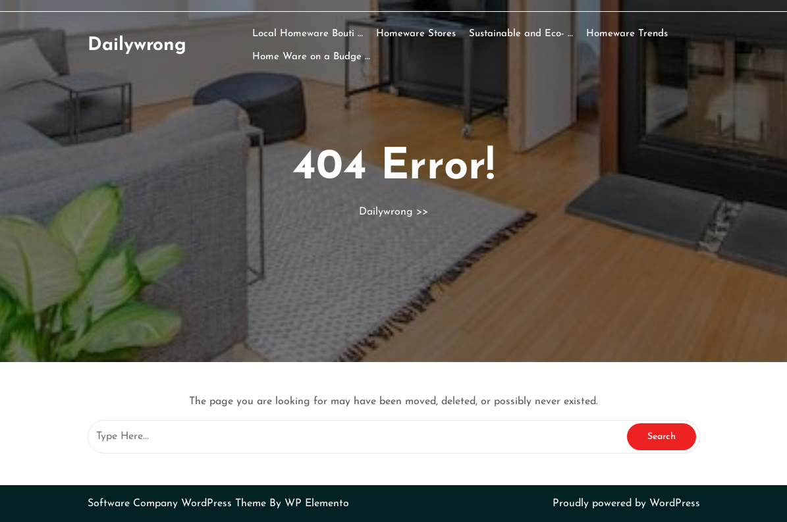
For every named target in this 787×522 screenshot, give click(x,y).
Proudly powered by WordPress (626, 503)
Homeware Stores (416, 34)
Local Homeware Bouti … (307, 34)
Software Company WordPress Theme (178, 503)
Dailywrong (137, 45)
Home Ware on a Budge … (311, 57)
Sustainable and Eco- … (521, 34)
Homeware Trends (627, 34)
